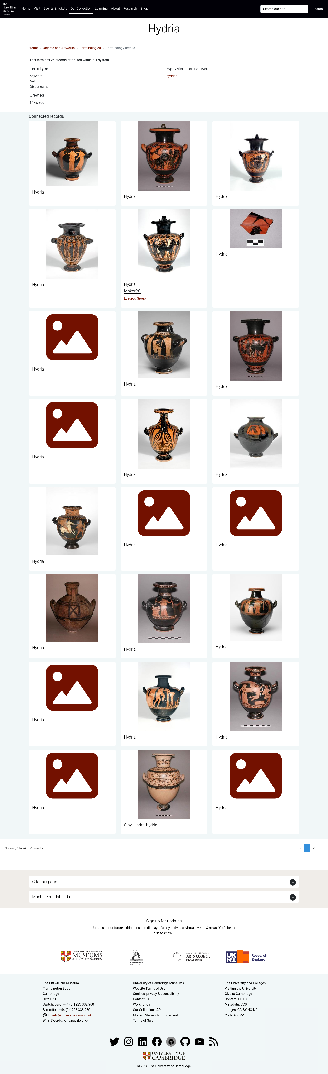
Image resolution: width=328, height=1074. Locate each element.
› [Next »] (319, 848)
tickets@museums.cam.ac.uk (70, 1015)
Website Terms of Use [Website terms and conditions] (149, 989)
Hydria (38, 192)
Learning (101, 8)
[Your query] (284, 9)
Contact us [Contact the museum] (141, 999)
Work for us (141, 1004)
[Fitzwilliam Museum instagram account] (129, 1041)
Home (26, 8)
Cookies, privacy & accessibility (156, 994)
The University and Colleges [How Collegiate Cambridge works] (245, 983)
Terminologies (90, 48)
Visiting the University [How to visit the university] (241, 989)
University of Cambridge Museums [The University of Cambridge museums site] (158, 983)
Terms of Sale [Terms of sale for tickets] (143, 1020)
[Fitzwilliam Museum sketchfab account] (171, 1041)
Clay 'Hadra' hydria (140, 824)
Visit (37, 8)
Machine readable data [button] (53, 896)
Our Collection (81, 8)
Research (130, 8)
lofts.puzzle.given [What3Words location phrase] (76, 1020)
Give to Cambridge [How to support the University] (238, 994)
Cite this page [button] (44, 881)
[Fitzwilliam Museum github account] (186, 1041)
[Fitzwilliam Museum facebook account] (143, 1041)
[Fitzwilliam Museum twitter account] (115, 1041)
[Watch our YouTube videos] (200, 1041)
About (115, 8)
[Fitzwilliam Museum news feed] (213, 1041)
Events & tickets (55, 8)
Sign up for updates (164, 920)
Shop (144, 8)
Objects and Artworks (59, 48)
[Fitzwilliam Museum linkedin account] (157, 1041)
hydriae (172, 76)
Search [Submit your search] (318, 9)
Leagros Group (135, 298)
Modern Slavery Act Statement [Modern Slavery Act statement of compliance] (155, 1015)
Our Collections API (147, 1010)
